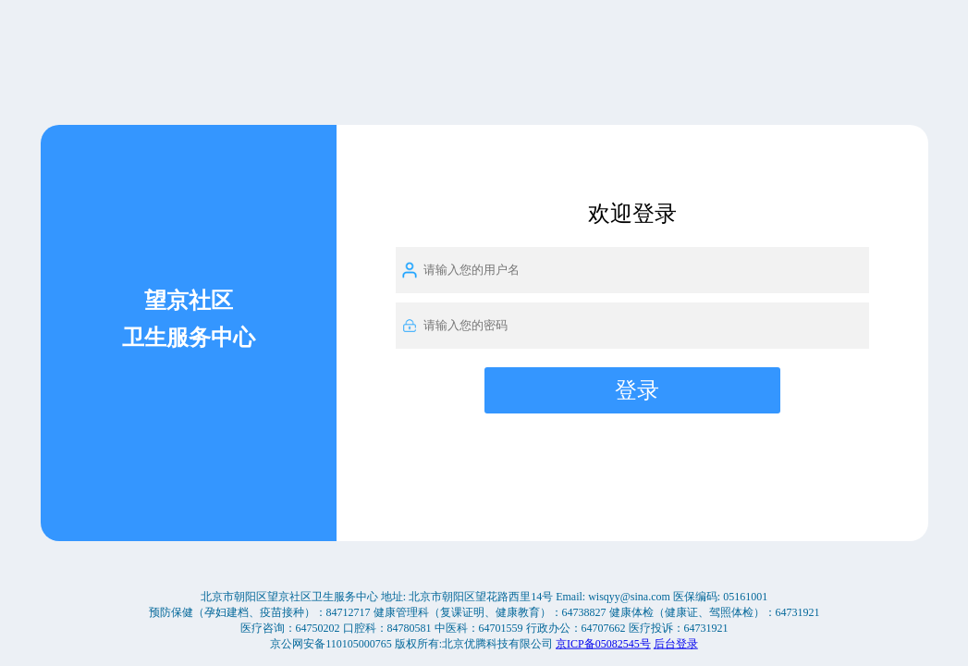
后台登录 (676, 642)
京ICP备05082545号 (603, 642)
